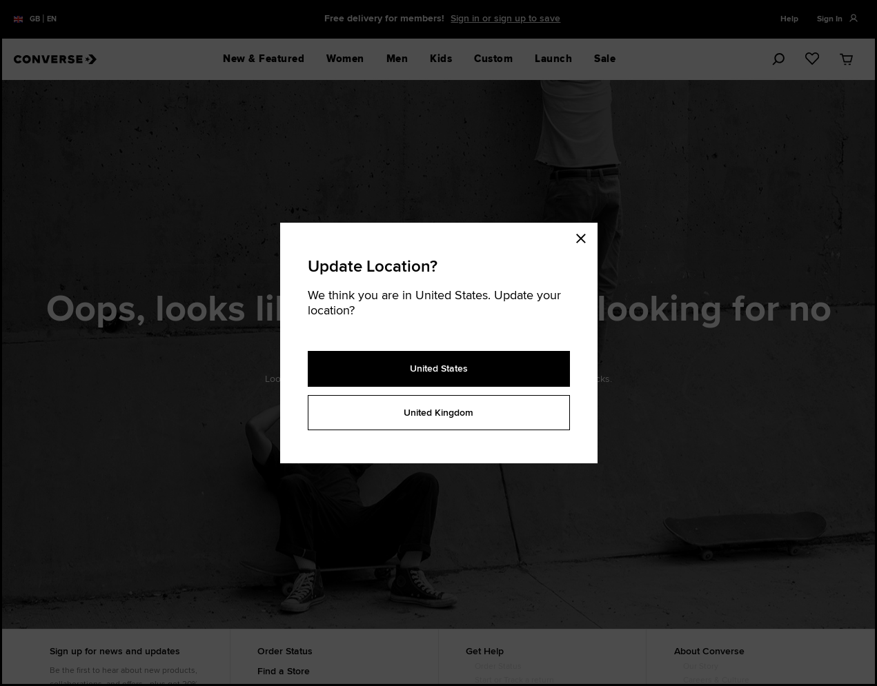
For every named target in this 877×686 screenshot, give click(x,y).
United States (439, 368)
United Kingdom (438, 412)
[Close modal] (585, 236)
